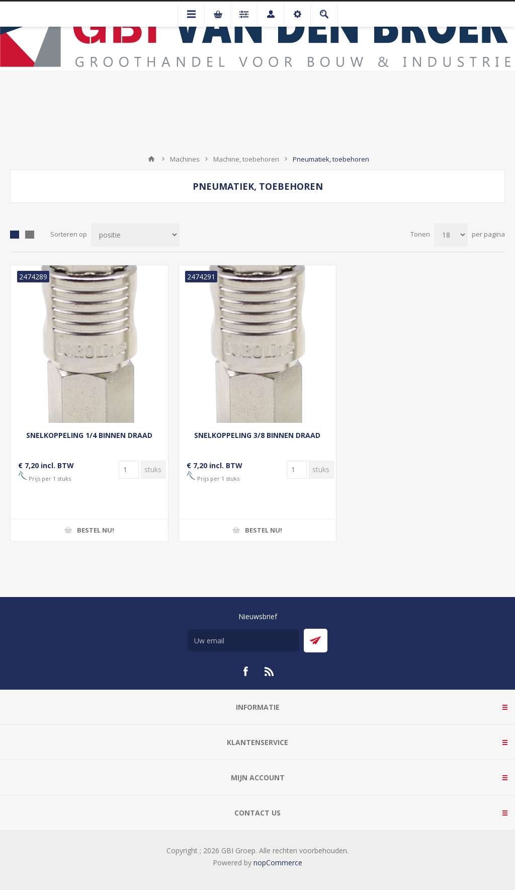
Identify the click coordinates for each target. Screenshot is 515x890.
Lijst (29, 235)
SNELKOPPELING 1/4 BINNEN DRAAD (89, 435)
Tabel (14, 235)
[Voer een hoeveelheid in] (129, 470)
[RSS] (270, 671)
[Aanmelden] (243, 640)
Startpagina (151, 159)
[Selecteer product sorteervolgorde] (135, 235)
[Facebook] (245, 671)
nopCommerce (277, 862)
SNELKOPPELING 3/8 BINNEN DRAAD (257, 435)
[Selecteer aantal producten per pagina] (451, 235)
